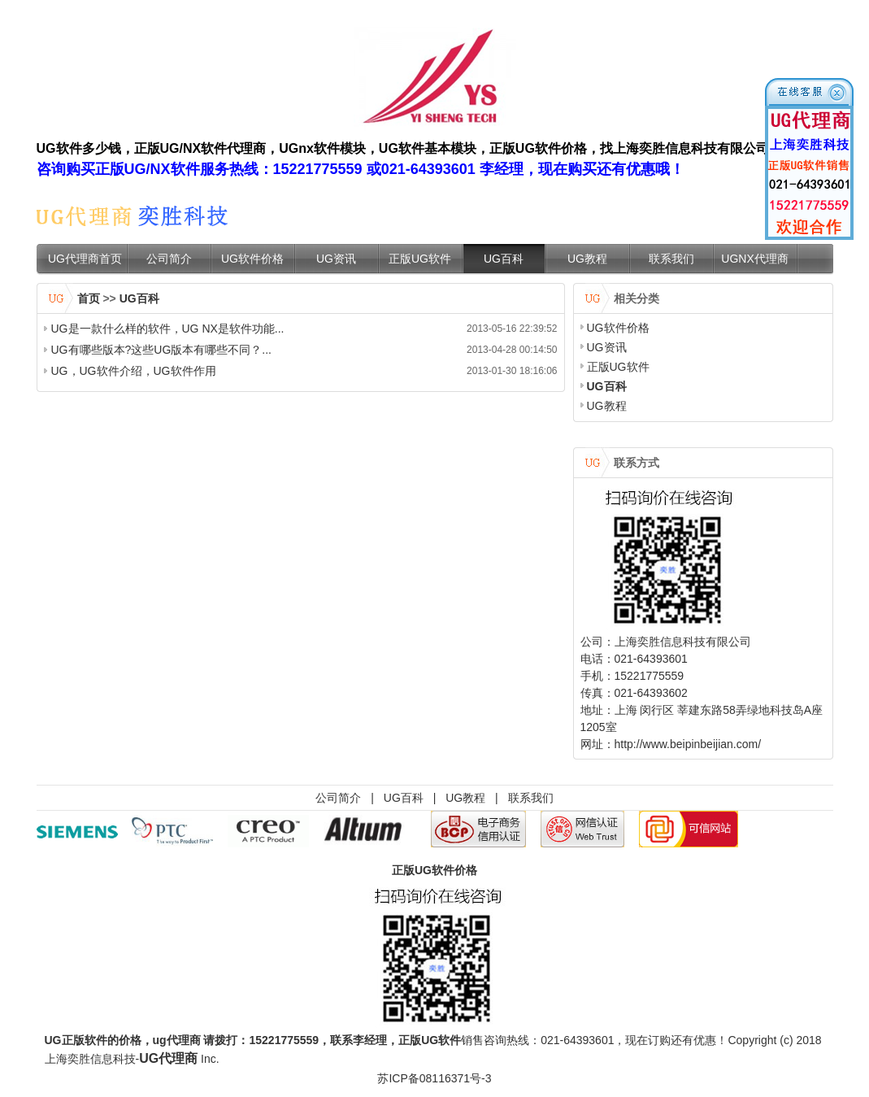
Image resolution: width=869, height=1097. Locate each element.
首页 (88, 298)
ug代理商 (177, 1040)
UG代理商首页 (85, 258)
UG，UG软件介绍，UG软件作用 (133, 370)
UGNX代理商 (754, 258)
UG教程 (587, 258)
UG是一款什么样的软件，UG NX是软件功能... (168, 328)
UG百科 (504, 258)
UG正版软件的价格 (93, 1040)
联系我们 (671, 258)
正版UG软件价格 (434, 870)
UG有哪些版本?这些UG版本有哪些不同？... (161, 349)
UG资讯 (336, 258)
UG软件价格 (252, 258)
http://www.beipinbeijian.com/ (688, 744)
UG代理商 (168, 1058)
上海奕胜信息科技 (90, 1058)
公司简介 (169, 258)
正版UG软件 (420, 258)
